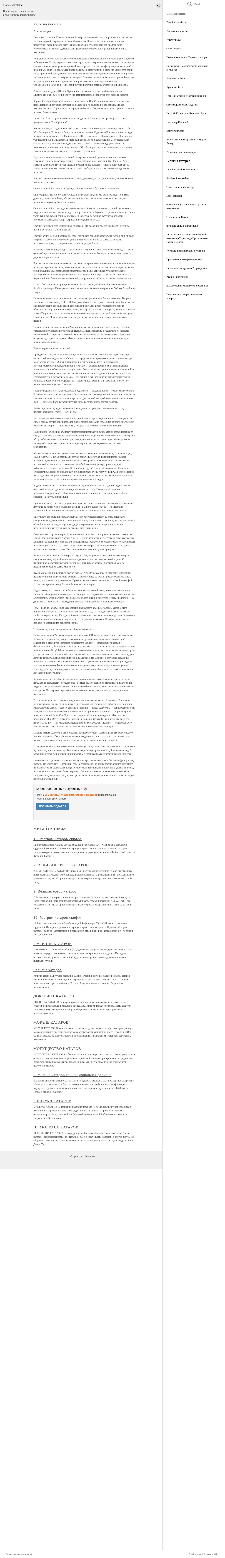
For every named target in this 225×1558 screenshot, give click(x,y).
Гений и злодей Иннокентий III (182, 169)
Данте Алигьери (175, 131)
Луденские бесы (174, 87)
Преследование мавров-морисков (184, 259)
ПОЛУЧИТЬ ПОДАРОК (52, 806)
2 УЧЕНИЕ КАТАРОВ (52, 944)
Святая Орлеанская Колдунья (182, 104)
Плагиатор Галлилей (177, 122)
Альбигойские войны (177, 178)
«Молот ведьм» (174, 39)
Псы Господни (174, 195)
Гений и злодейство (176, 22)
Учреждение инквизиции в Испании (185, 250)
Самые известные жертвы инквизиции (186, 96)
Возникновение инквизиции (181, 152)
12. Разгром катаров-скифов (57, 839)
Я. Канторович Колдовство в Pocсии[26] (187, 285)
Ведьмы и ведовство (177, 31)
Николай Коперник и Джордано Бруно (186, 113)
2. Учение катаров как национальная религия (72, 1075)
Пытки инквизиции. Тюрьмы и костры (186, 57)
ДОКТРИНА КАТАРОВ (53, 996)
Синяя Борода (173, 48)
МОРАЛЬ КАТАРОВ (51, 1022)
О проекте (76, 1156)
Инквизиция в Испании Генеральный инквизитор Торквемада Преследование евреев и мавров (187, 238)
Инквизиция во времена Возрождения (186, 268)
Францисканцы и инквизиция (182, 225)
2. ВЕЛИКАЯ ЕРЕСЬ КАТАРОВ (61, 865)
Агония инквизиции (177, 277)
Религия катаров (47, 970)
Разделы (90, 1156)
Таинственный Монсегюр (180, 187)
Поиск (193, 4)
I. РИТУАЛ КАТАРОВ (52, 1101)
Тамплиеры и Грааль (177, 217)
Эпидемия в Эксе (175, 78)
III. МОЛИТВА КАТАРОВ (55, 1127)
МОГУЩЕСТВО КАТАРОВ (57, 1049)
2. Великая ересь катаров (55, 891)
